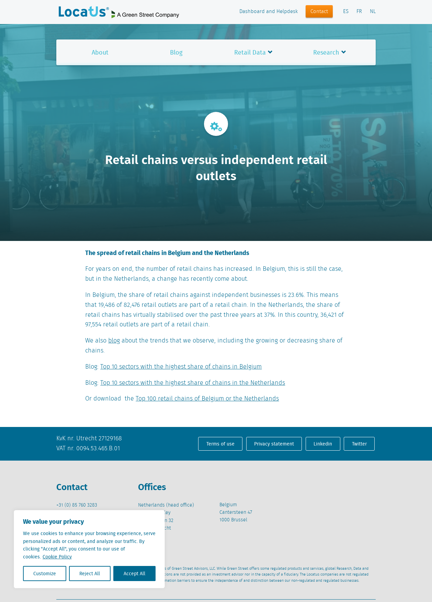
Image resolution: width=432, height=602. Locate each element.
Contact (319, 12)
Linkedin (323, 443)
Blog (176, 52)
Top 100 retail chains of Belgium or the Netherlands (207, 399)
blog (114, 341)
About (100, 52)
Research (326, 52)
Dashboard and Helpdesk (268, 12)
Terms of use (220, 443)
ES (346, 12)
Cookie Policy (57, 556)
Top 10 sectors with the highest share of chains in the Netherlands (192, 383)
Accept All (134, 573)
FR (359, 12)
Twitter (359, 443)
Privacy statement (274, 443)
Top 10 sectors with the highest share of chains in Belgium (181, 367)
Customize (44, 573)
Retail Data (250, 52)
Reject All (89, 573)
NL (373, 12)
